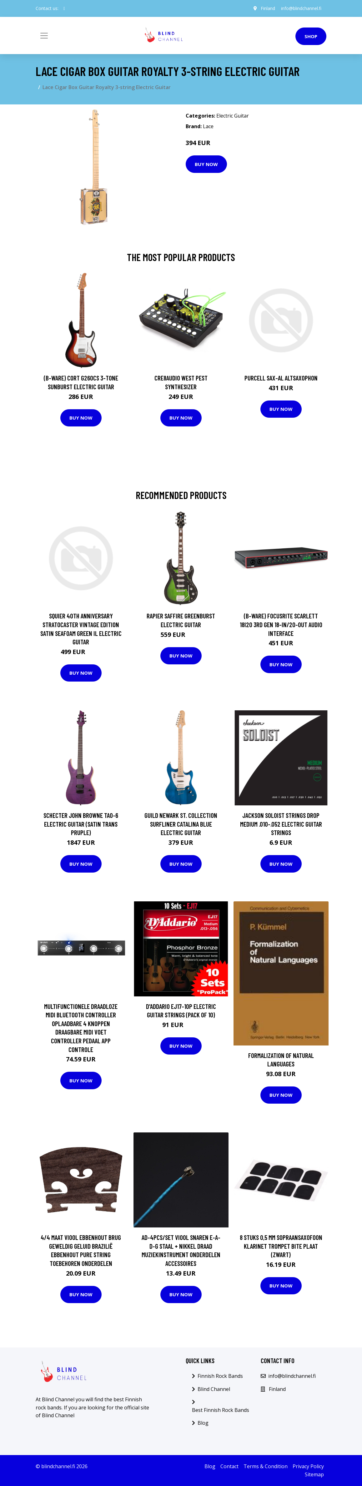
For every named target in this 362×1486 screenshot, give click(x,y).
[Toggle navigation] (44, 36)
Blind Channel (214, 1389)
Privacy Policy (308, 1466)
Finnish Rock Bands (220, 1376)
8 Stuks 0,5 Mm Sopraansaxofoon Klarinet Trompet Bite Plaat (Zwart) (281, 1245)
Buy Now (206, 164)
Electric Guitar (232, 115)
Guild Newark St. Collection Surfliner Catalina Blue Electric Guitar (180, 823)
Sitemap (314, 1474)
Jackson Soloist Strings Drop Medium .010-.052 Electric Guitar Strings (281, 823)
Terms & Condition (266, 1466)
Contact (229, 1466)
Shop (310, 36)
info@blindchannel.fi (301, 8)
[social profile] (64, 8)
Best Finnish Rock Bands (220, 1410)
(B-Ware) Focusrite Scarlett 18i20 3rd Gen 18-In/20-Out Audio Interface (281, 624)
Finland (267, 8)
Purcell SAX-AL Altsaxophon (281, 378)
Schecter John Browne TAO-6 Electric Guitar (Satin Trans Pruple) (80, 823)
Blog (203, 1422)
